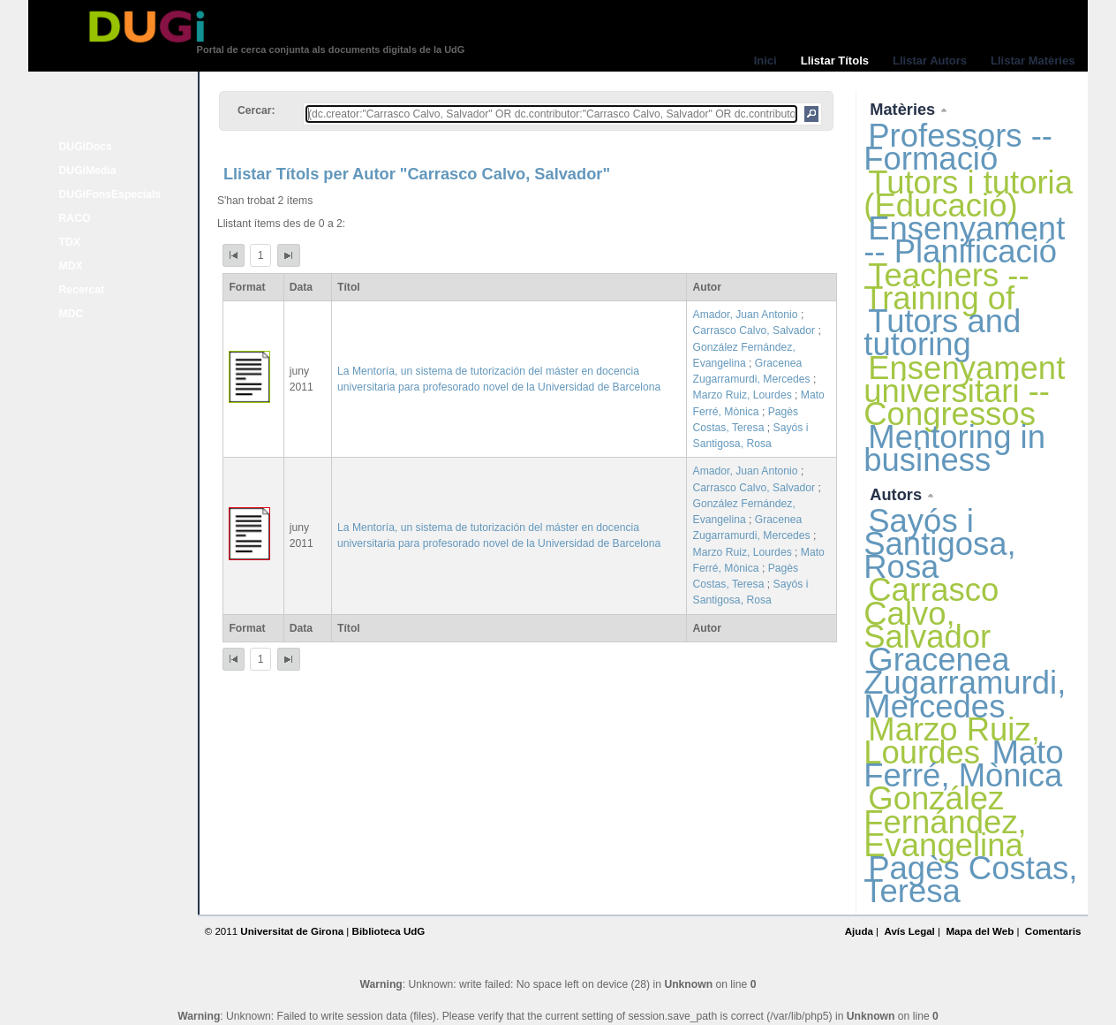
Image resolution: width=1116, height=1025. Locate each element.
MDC (71, 314)
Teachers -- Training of (946, 286)
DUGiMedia (88, 170)
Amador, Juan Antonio (745, 314)
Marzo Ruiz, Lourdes (742, 395)
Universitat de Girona (291, 931)
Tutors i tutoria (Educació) (968, 194)
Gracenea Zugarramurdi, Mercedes (964, 683)
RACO (75, 218)
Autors (898, 494)
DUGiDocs (85, 146)
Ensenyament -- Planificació (964, 240)
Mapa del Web (980, 931)
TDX (69, 242)
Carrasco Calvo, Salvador (754, 330)
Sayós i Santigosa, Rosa (939, 544)
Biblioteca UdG (389, 931)
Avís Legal (909, 931)
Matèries (904, 109)
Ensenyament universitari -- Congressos (964, 391)
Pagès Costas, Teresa (970, 879)
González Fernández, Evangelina (944, 821)
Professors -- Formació (957, 147)
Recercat (81, 290)
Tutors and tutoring (942, 332)
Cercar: (256, 110)
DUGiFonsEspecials (110, 194)
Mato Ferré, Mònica (963, 763)
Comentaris (1053, 931)
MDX (71, 266)
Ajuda (859, 931)
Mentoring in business (954, 448)
